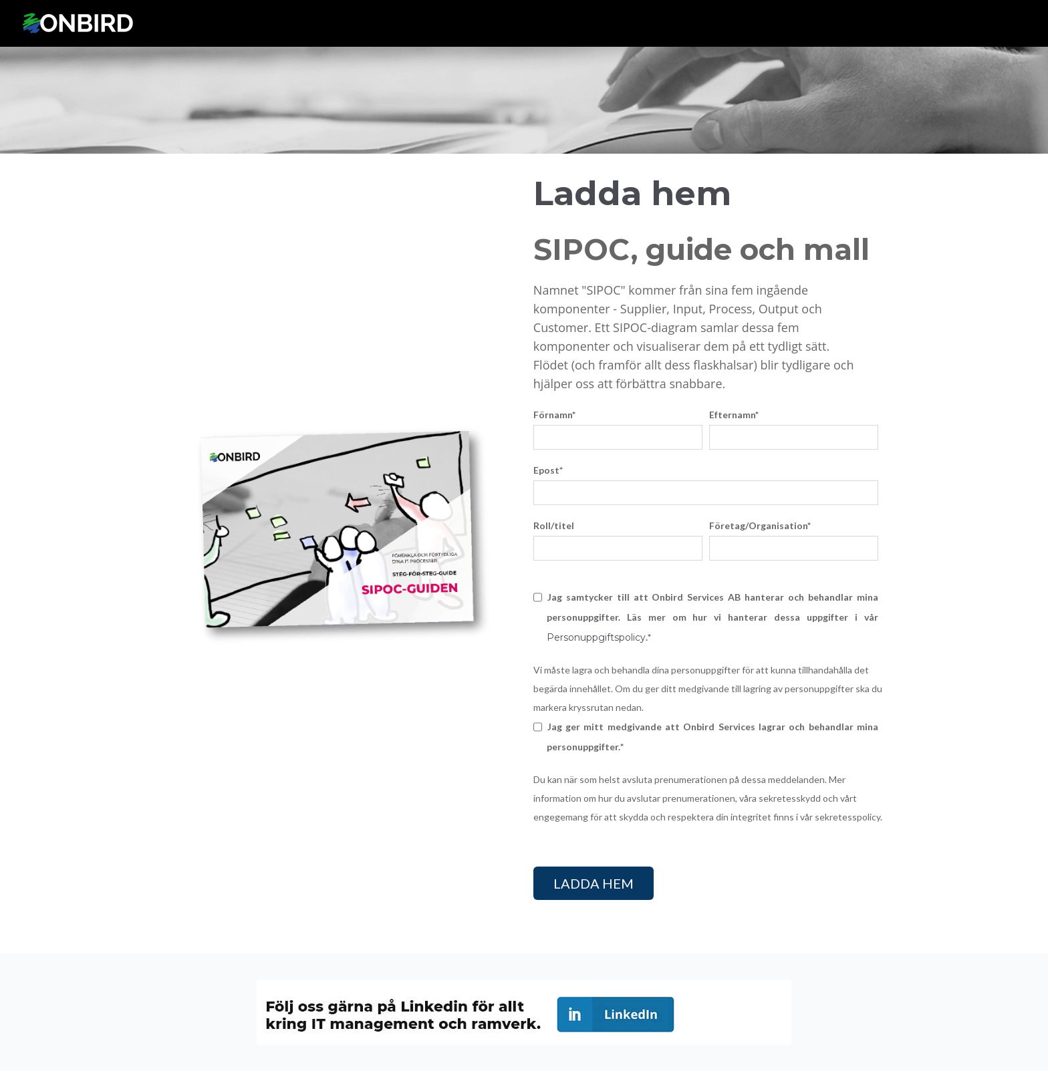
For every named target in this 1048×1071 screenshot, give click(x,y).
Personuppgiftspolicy (596, 637)
